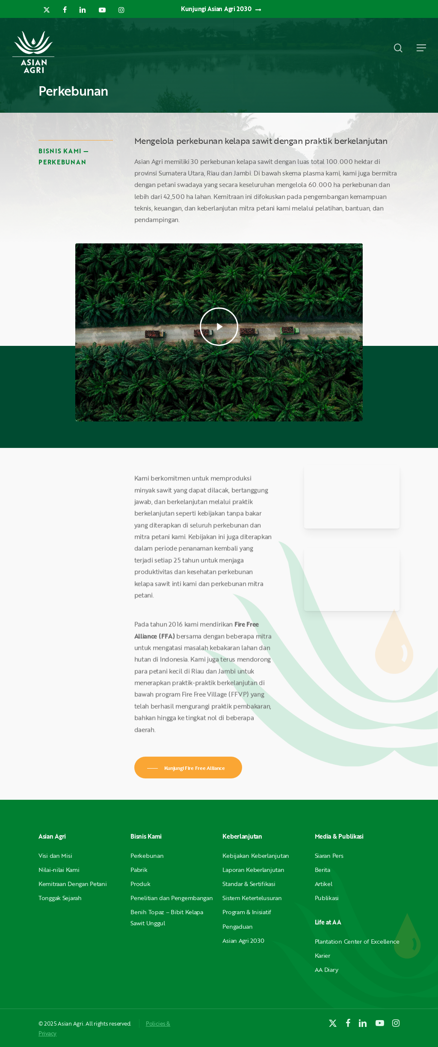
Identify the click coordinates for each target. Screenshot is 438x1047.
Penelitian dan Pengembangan (171, 897)
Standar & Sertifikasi (248, 883)
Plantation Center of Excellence (357, 941)
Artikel (323, 883)
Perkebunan (146, 855)
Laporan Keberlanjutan (253, 869)
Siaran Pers (329, 855)
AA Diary (326, 969)
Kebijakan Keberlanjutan (255, 855)
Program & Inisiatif (246, 911)
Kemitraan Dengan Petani (72, 883)
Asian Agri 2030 (243, 940)
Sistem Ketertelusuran (251, 897)
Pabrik (138, 869)
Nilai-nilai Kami (59, 869)
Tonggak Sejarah (60, 897)
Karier (322, 955)
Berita (322, 869)
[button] (421, 48)
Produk (140, 883)
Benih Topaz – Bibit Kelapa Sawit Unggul (166, 917)
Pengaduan (237, 926)
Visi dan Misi (55, 855)
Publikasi (327, 897)
